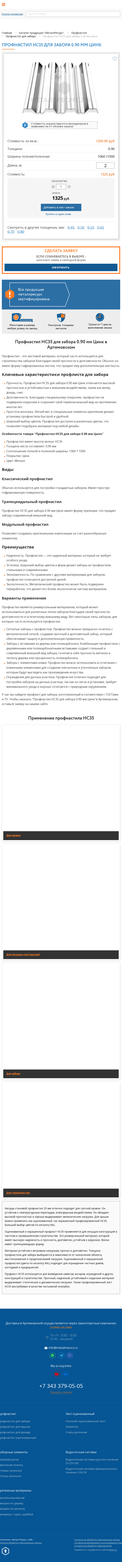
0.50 (81, 227)
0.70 (10, 231)
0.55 (90, 227)
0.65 (100, 227)
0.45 (71, 227)
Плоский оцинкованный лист (86, 1421)
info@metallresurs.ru (63, 1347)
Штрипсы (72, 1426)
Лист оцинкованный (80, 1414)
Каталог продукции (12, 14)
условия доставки (61, 1327)
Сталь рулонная (76, 1432)
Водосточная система (81, 1452)
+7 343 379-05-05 (61, 1385)
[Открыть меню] (5, 4)
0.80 (20, 231)
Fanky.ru (113, 1549)
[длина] (105, 165)
